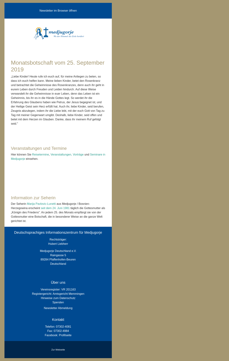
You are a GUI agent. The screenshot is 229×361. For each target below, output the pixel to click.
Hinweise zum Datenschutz (58, 298)
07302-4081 (63, 326)
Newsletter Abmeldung (58, 308)
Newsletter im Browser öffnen (58, 10)
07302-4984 (61, 330)
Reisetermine (40, 154)
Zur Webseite (58, 349)
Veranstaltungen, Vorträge (67, 154)
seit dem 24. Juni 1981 (55, 208)
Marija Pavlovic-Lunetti (41, 203)
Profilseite (65, 335)
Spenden (58, 302)
